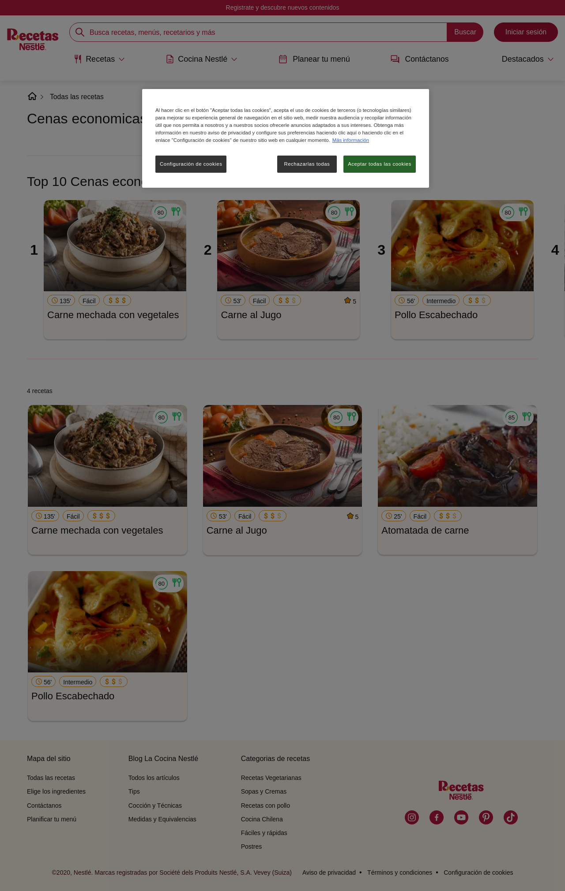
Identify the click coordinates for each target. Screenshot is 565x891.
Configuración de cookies (191, 164)
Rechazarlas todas (307, 164)
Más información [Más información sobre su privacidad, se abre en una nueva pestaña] (350, 140)
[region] (285, 138)
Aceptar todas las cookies (379, 164)
